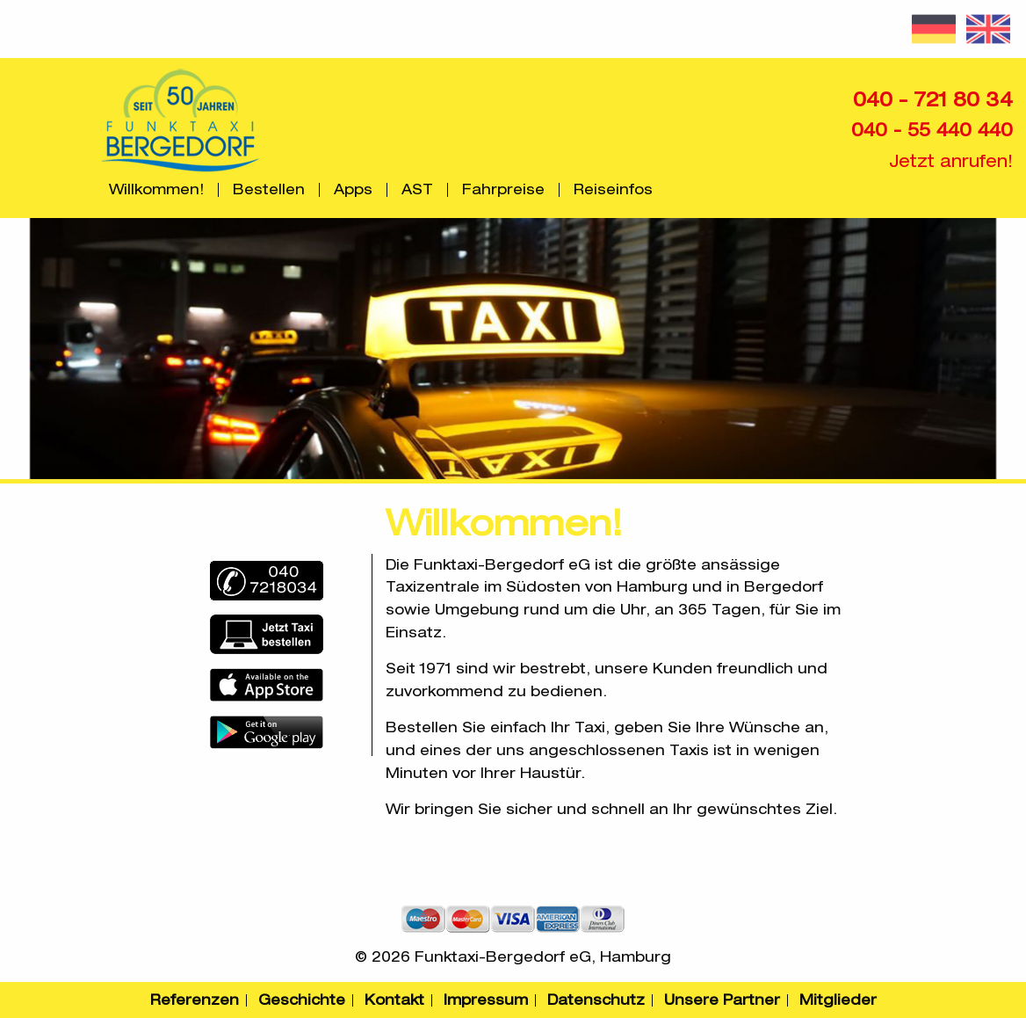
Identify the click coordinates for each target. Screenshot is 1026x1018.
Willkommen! (156, 190)
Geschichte (301, 1000)
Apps (353, 190)
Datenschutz (596, 1000)
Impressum (486, 1000)
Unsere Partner (722, 1000)
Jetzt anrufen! (951, 161)
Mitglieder (838, 1000)
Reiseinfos (613, 190)
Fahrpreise (503, 190)
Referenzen (194, 1000)
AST (417, 190)
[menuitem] (157, 190)
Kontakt (394, 1000)
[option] (513, 348)
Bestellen (269, 190)
